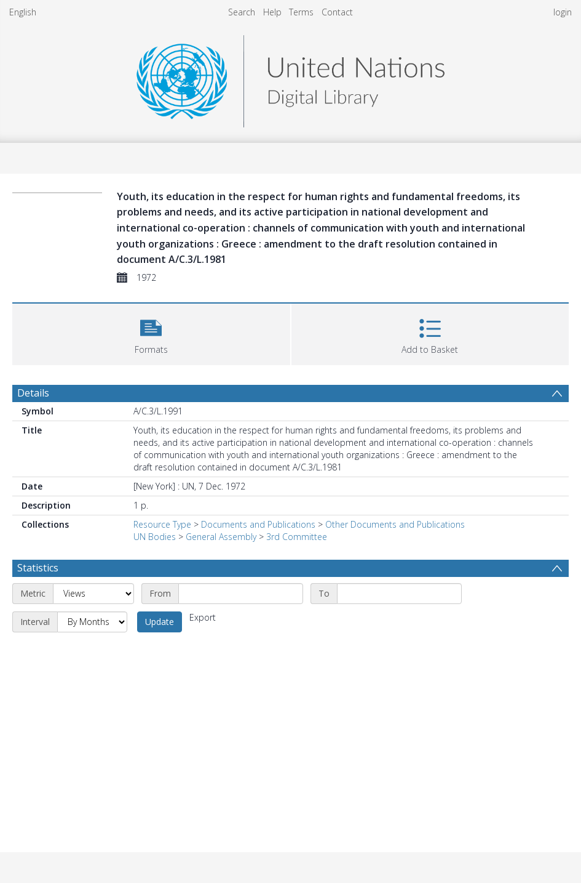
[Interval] (92, 621)
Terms (301, 12)
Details (33, 393)
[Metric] (93, 593)
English (22, 12)
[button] (151, 333)
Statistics (37, 568)
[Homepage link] (290, 77)
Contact (337, 12)
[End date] (399, 593)
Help (272, 12)
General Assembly (221, 536)
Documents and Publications (258, 524)
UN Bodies (154, 536)
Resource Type (162, 524)
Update (159, 621)
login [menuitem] (562, 12)
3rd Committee (296, 536)
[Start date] (240, 593)
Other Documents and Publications (395, 524)
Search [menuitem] (241, 12)
